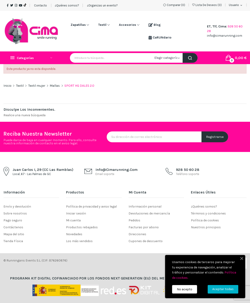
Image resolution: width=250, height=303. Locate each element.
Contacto (40, 5)
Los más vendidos (79, 241)
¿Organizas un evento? (102, 5)
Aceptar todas (223, 289)
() (207, 4)
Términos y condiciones (208, 213)
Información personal (145, 206)
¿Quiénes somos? (67, 5)
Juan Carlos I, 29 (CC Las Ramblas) (43, 169)
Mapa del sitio (13, 234)
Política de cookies (205, 220)
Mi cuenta (73, 220)
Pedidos (134, 220)
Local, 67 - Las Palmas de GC (32, 174)
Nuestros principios (206, 227)
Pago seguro (12, 220)
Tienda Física (13, 241)
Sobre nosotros (15, 213)
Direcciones (137, 234)
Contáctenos (13, 227)
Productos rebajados (82, 227)
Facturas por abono (144, 227)
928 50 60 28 (187, 169)
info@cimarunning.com (224, 36)
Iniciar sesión (76, 213)
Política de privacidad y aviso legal (91, 206)
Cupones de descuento (146, 241)
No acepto (184, 289)
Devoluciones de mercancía (149, 213)
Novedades (74, 234)
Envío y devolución (17, 206)
